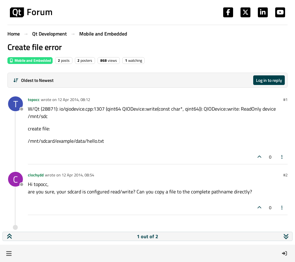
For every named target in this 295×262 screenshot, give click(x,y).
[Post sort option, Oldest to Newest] (33, 80)
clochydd (36, 175)
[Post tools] (282, 157)
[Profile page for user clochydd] (15, 179)
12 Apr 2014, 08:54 (78, 175)
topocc (34, 99)
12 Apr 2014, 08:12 (74, 99)
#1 (285, 99)
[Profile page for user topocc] (15, 103)
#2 (285, 175)
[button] (8, 253)
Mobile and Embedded (30, 60)
